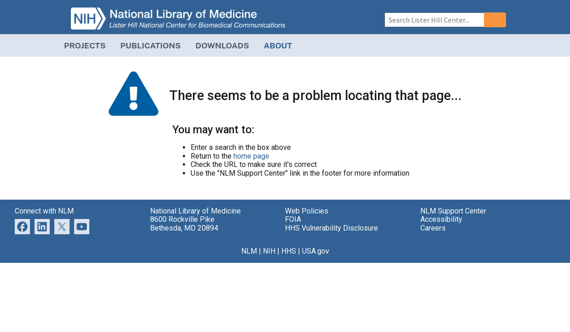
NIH (269, 251)
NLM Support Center (453, 211)
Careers (433, 228)
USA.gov (315, 251)
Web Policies (306, 211)
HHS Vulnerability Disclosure (331, 228)
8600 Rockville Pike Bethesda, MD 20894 (184, 223)
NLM (249, 251)
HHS (288, 251)
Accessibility (441, 219)
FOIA (293, 219)
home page (251, 156)
